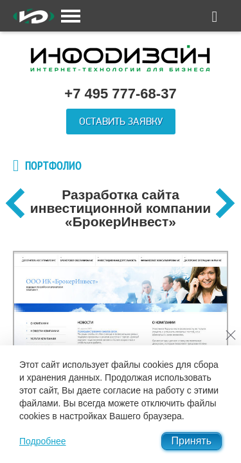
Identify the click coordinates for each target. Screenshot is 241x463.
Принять (192, 440)
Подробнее (42, 441)
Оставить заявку (121, 121)
